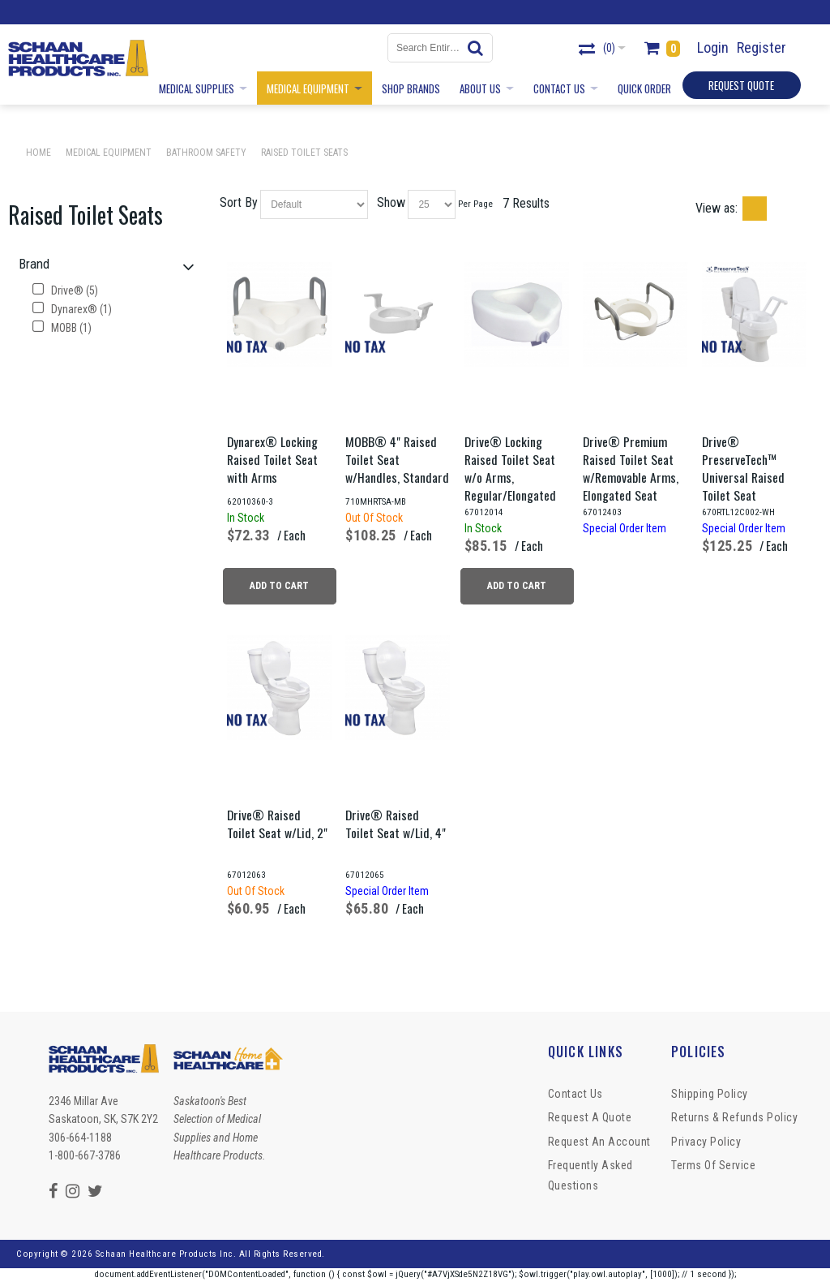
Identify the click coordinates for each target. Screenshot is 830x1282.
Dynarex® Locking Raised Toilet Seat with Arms (272, 459)
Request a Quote (590, 1117)
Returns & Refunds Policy (734, 1117)
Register (761, 47)
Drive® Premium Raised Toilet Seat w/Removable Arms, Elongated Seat (630, 468)
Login (713, 47)
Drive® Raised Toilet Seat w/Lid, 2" (277, 823)
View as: (716, 208)
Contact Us (575, 1093)
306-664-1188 (80, 1137)
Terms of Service (713, 1165)
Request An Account (599, 1141)
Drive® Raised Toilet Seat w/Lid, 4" (395, 823)
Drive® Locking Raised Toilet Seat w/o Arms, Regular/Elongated (510, 468)
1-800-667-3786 (85, 1155)
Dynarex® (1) (72, 309)
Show (391, 202)
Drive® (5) (65, 290)
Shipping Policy (709, 1093)
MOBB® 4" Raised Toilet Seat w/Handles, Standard (397, 459)
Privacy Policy (706, 1141)
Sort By (239, 202)
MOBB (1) (62, 327)
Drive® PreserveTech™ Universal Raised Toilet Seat (743, 468)
